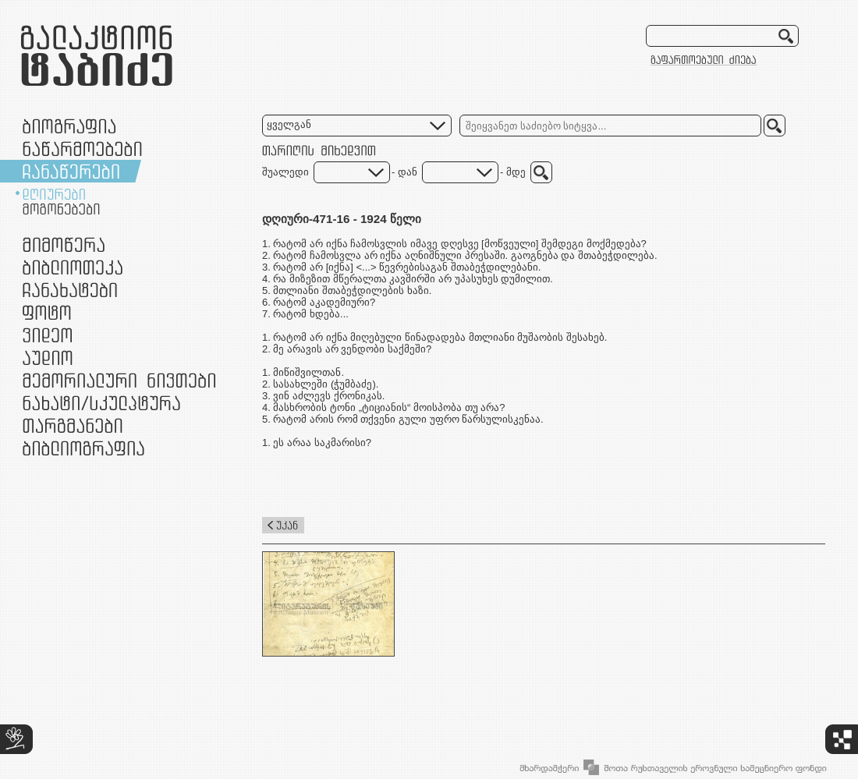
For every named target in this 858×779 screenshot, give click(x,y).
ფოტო (47, 312)
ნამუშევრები (101, 402)
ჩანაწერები (71, 171)
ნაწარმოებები (82, 148)
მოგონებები (61, 209)
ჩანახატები (70, 289)
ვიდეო (47, 335)
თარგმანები (72, 425)
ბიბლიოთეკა (72, 267)
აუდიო (48, 357)
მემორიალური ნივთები (119, 380)
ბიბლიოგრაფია (83, 448)
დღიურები (54, 194)
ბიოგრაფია (69, 126)
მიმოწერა (64, 244)
